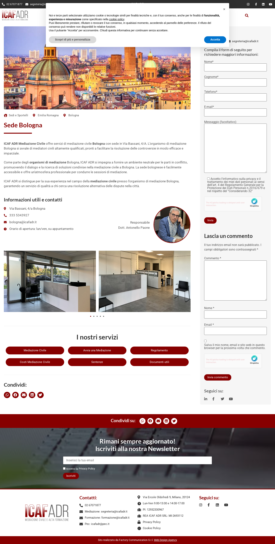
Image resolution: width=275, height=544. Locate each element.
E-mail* (235, 109)
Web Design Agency (165, 540)
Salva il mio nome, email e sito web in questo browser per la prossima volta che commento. (234, 347)
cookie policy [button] (116, 19)
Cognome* (235, 79)
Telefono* (235, 94)
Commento (212, 258)
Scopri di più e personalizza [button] (72, 39)
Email (209, 324)
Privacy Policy (87, 468)
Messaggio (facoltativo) (235, 146)
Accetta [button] (215, 39)
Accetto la (70, 468)
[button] (246, 15)
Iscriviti (71, 476)
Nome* (235, 64)
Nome (209, 308)
